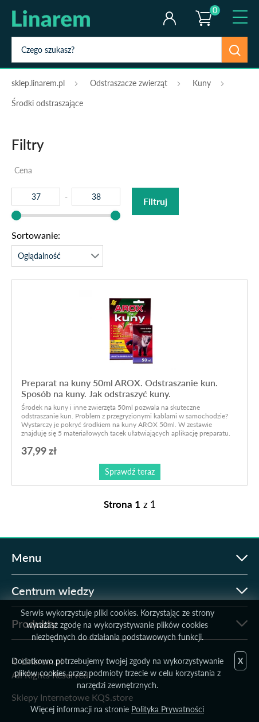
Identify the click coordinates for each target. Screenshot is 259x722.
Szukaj (235, 50)
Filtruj (155, 201)
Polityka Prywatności (167, 709)
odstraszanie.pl (58, 18)
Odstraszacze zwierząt (128, 83)
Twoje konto (169, 18)
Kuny (202, 83)
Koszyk (203, 8)
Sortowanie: (35, 235)
